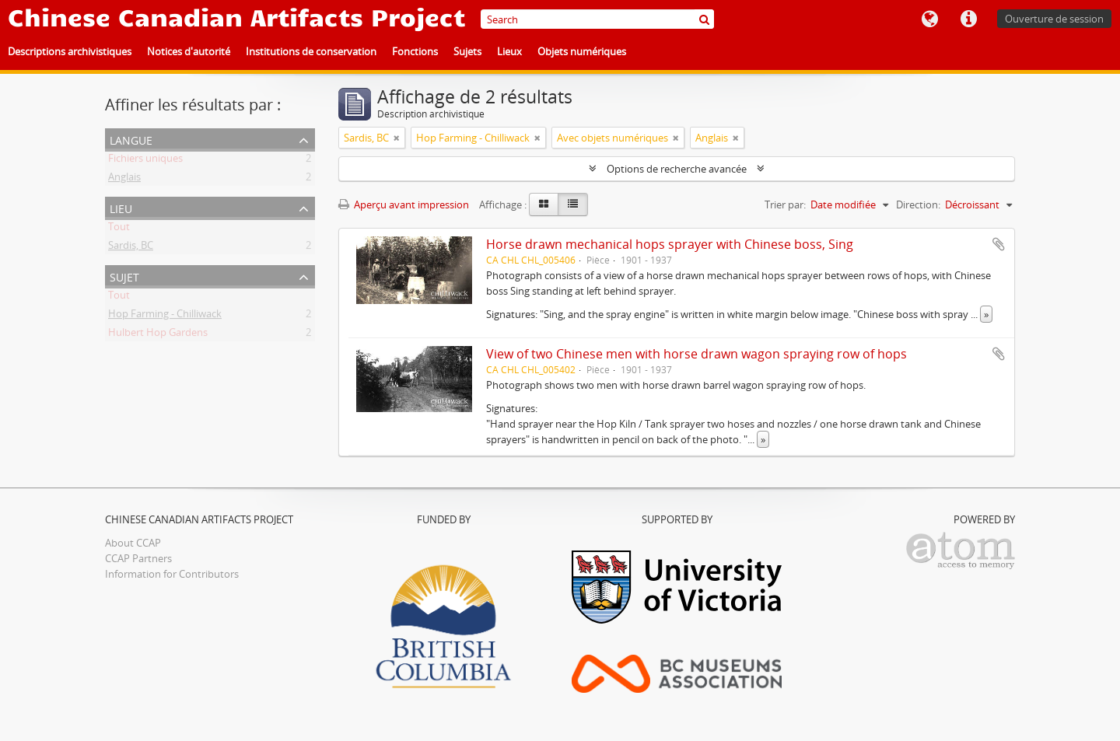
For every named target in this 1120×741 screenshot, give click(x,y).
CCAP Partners (138, 558)
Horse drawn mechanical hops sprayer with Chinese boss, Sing (669, 244)
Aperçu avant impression (403, 204)
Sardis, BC (130, 248)
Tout (119, 229)
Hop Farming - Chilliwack (165, 316)
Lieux (509, 51)
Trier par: (785, 204)
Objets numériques (581, 51)
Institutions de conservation (311, 51)
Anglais (124, 180)
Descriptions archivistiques (69, 51)
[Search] (597, 19)
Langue (929, 19)
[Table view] (573, 204)
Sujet (124, 275)
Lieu (121, 207)
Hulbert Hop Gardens (158, 335)
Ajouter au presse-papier (998, 244)
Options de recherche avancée (676, 169)
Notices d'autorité (188, 51)
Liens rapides (968, 19)
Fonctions (415, 51)
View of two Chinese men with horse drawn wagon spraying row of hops (696, 353)
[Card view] (543, 204)
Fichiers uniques (145, 161)
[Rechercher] (704, 19)
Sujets (467, 51)
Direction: (918, 204)
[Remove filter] (397, 137)
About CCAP (133, 543)
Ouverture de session (1054, 19)
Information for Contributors (172, 574)
